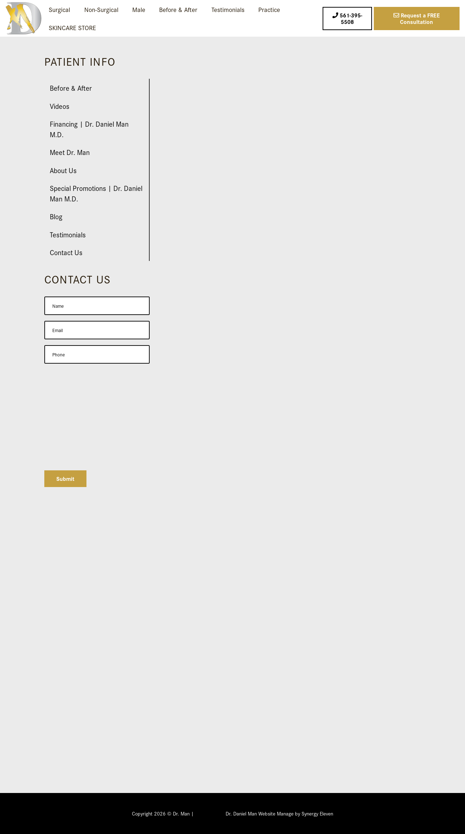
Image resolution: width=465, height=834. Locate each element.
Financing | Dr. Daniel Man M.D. (89, 128)
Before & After (178, 9)
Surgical (59, 9)
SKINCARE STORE (72, 27)
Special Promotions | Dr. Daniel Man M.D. (96, 193)
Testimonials (227, 9)
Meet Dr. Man (70, 152)
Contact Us (66, 252)
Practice (269, 9)
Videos (59, 106)
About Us (63, 170)
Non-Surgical (101, 9)
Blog (56, 216)
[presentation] (99, 450)
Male (138, 9)
